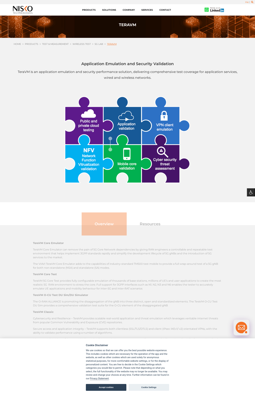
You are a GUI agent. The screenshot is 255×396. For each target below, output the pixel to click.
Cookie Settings (148, 387)
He (246, 2)
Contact (165, 9)
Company (129, 9)
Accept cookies (106, 387)
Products (89, 9)
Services (147, 9)
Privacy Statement (99, 378)
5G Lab (99, 44)
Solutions (109, 9)
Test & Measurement (55, 44)
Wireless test (82, 44)
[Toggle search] (252, 2)
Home (17, 44)
